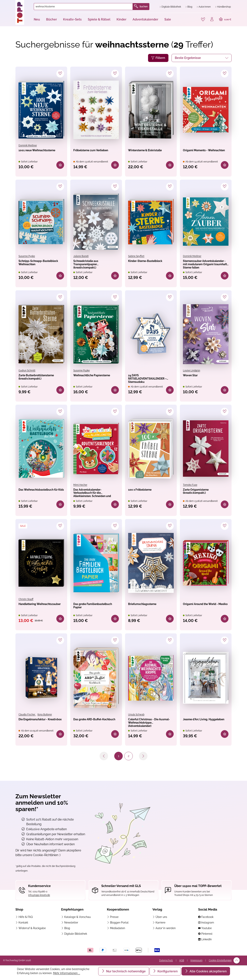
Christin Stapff (26, 601)
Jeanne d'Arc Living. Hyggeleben (201, 726)
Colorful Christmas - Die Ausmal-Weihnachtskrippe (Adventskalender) (150, 726)
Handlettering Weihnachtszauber (36, 609)
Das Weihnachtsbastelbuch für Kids (40, 495)
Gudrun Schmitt (27, 371)
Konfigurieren (167, 971)
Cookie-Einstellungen (220, 960)
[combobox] (83, 6)
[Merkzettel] (201, 19)
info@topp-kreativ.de (39, 895)
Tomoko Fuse (190, 486)
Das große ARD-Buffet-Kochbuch (94, 726)
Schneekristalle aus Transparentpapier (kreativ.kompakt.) (91, 264)
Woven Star (193, 377)
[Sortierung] (202, 57)
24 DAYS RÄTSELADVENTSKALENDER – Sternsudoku (150, 380)
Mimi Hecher (80, 486)
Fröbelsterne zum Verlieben (89, 153)
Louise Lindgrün (191, 371)
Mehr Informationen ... (66, 973)
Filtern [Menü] (158, 57)
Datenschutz (166, 960)
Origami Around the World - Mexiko (201, 609)
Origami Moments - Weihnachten (200, 153)
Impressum (196, 960)
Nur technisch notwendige (125, 971)
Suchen (141, 6)
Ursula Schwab (136, 717)
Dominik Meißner (28, 144)
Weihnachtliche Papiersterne (87, 379)
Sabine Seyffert (136, 256)
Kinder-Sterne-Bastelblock (142, 264)
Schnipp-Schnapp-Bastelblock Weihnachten (36, 264)
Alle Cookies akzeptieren (208, 971)
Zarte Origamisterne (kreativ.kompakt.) (202, 494)
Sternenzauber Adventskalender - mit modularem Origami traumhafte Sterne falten (203, 264)
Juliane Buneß (81, 256)
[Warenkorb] (225, 19)
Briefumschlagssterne (148, 607)
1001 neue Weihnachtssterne (35, 153)
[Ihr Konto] (210, 19)
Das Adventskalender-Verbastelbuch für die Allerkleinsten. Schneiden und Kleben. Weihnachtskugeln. (94, 495)
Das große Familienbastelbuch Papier (91, 610)
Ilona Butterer (44, 717)
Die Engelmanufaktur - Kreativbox (39, 726)
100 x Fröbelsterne (145, 492)
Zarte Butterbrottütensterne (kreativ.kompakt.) (39, 380)
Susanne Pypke (27, 256)
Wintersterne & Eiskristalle (142, 153)
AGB (181, 960)
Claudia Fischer (27, 717)
